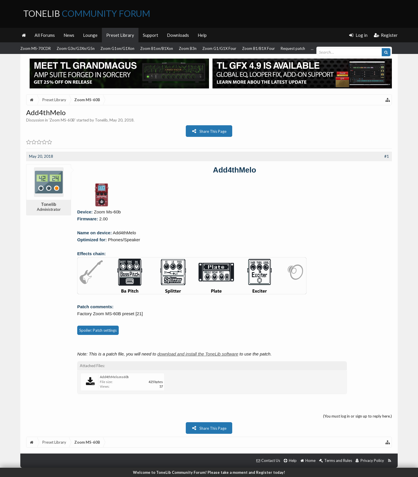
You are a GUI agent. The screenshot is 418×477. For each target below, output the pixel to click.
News (69, 35)
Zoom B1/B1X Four (258, 48)
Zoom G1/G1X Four (219, 48)
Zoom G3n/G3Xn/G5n (76, 48)
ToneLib (86, 13)
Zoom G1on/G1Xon (117, 48)
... (312, 48)
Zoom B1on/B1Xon (156, 48)
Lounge (90, 35)
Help (202, 35)
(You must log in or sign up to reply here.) (357, 416)
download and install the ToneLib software (197, 353)
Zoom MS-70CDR (35, 48)
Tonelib (101, 120)
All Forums (45, 35)
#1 (386, 156)
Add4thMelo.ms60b (114, 377)
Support (150, 35)
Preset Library (120, 35)
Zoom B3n (188, 48)
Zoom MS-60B (62, 120)
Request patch (293, 48)
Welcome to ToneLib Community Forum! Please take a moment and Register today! (209, 472)
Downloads (178, 35)
